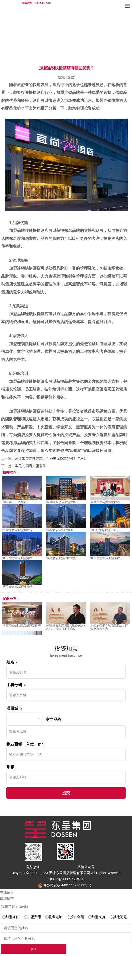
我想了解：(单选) (14, 907)
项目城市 (14, 708)
